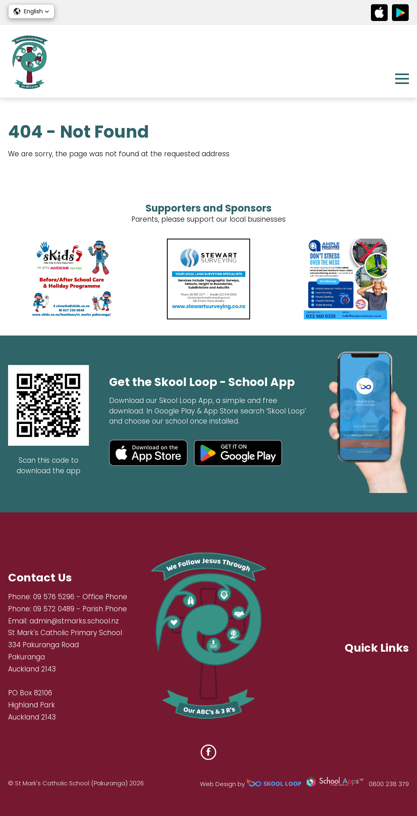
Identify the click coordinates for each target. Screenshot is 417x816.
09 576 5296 (53, 597)
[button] (31, 11)
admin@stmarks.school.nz (74, 621)
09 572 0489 (53, 609)
